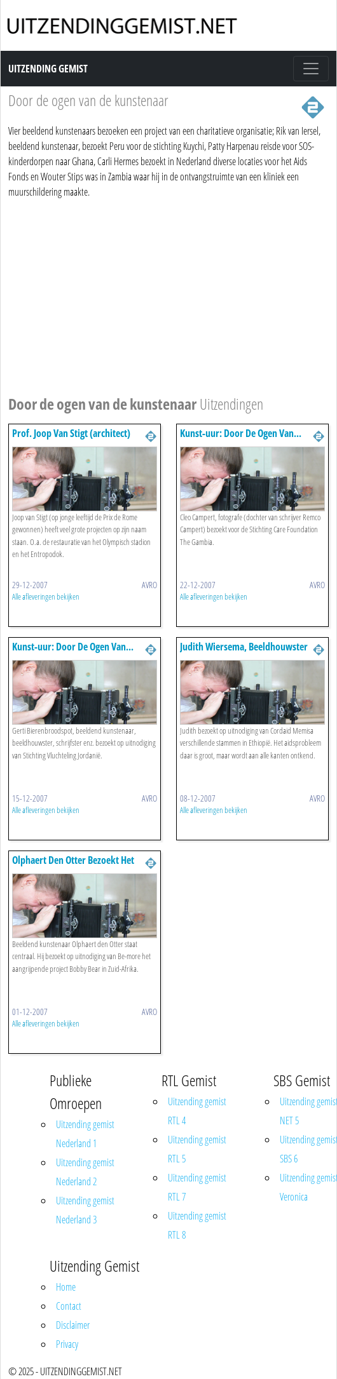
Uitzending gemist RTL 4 (197, 1110)
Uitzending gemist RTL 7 (197, 1187)
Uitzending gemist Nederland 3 (85, 1210)
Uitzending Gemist (48, 69)
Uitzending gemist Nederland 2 (85, 1171)
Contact (68, 1306)
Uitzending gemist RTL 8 (197, 1225)
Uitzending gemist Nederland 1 (85, 1133)
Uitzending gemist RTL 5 (197, 1149)
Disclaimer (73, 1325)
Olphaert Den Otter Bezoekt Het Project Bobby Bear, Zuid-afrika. (74, 866)
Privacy (67, 1344)
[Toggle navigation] (311, 68)
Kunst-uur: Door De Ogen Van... (240, 433)
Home (66, 1287)
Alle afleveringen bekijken (45, 596)
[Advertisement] (164, 295)
